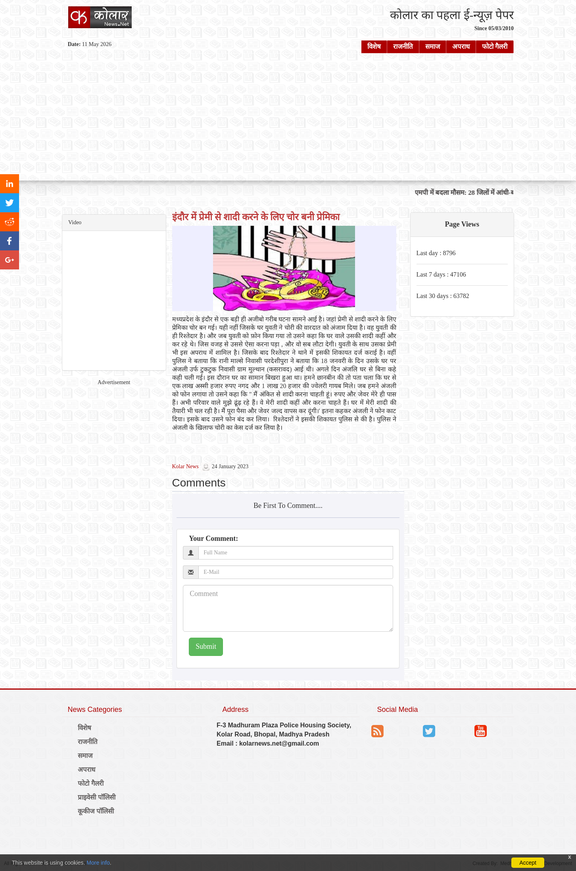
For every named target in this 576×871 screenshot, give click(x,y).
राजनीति (403, 46)
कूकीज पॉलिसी (96, 811)
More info (97, 862)
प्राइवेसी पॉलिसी (96, 797)
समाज (432, 46)
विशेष (374, 46)
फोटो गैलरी (494, 46)
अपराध (461, 46)
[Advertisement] (288, 117)
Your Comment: (213, 538)
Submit (206, 646)
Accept (527, 862)
